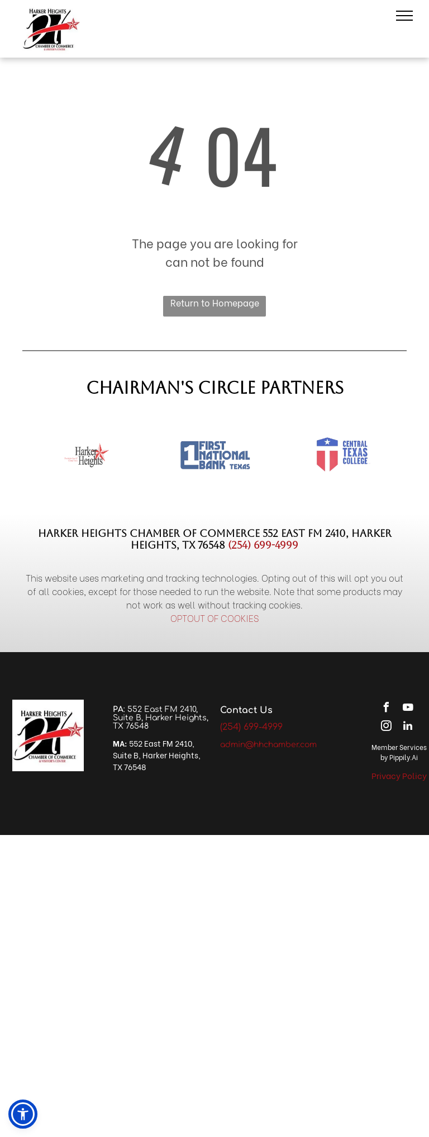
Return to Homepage (214, 302)
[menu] (404, 15)
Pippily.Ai (403, 757)
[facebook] (386, 709)
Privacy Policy (399, 775)
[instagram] (386, 727)
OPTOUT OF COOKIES (214, 617)
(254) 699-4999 (263, 545)
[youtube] (408, 709)
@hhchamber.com (281, 744)
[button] (23, 1114)
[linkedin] (408, 727)
